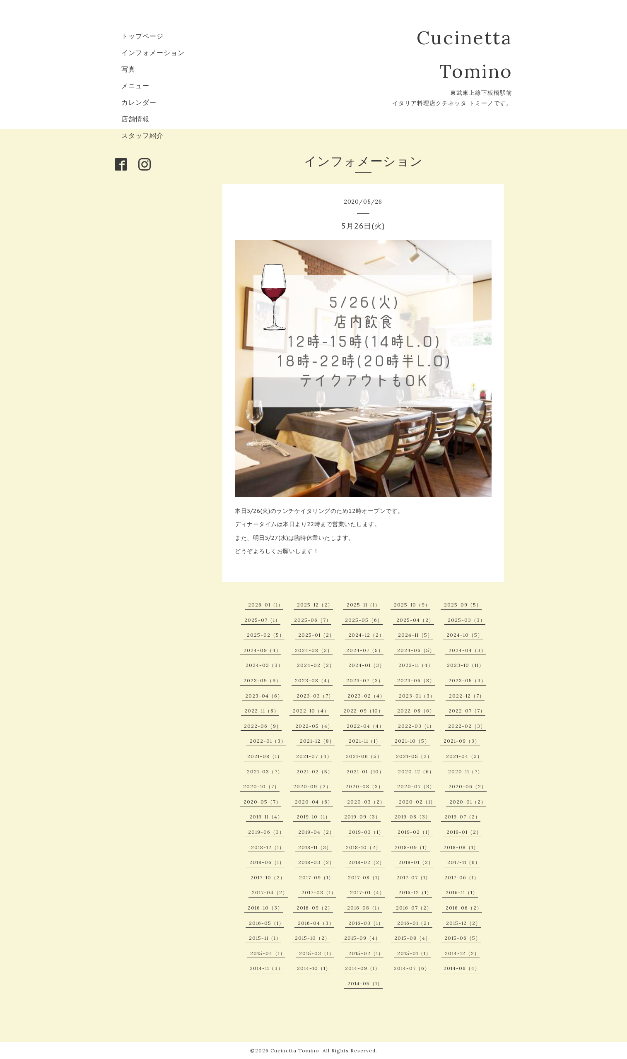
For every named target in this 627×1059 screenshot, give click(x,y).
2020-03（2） (366, 802)
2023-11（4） (415, 665)
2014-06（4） (462, 968)
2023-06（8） (416, 680)
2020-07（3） (416, 786)
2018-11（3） (315, 847)
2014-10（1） (314, 968)
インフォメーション (153, 52)
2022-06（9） (263, 726)
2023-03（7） (315, 696)
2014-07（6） (412, 968)
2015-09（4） (362, 938)
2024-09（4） (262, 650)
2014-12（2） (462, 953)
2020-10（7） (261, 786)
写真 (128, 69)
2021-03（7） (265, 771)
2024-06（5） (416, 650)
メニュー (135, 86)
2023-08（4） (314, 680)
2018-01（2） (416, 862)
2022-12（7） (467, 696)
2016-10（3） (265, 908)
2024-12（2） (366, 635)
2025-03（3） (466, 620)
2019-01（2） (464, 832)
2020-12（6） (416, 771)
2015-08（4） (412, 938)
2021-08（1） (264, 756)
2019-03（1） (366, 832)
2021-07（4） (314, 756)
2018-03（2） (316, 862)
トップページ (142, 36)
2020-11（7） (465, 771)
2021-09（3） (462, 741)
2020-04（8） (314, 802)
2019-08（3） (412, 817)
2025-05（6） (364, 620)
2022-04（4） (365, 726)
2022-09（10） (363, 711)
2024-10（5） (464, 635)
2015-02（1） (365, 953)
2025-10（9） (412, 605)
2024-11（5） (415, 635)
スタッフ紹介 (142, 135)
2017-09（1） (316, 877)
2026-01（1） (265, 605)
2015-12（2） (463, 923)
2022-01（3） (268, 741)
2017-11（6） (463, 862)
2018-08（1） (461, 847)
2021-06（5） (364, 756)
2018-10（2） (363, 847)
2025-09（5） (463, 605)
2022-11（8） (261, 711)
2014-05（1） (365, 983)
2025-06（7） (312, 620)
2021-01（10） (365, 771)
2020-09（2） (312, 786)
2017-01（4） (367, 892)
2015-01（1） (414, 953)
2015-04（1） (267, 953)
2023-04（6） (264, 696)
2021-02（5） (315, 771)
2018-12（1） (268, 847)
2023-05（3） (467, 680)
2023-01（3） (417, 696)
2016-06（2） (464, 908)
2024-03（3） (264, 665)
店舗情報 (135, 119)
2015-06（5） (462, 938)
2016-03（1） (365, 923)
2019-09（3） (362, 817)
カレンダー (139, 102)
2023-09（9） (262, 680)
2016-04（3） (316, 923)
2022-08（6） (416, 711)
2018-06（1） (267, 862)
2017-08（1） (365, 877)
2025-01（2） (316, 635)
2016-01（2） (414, 923)
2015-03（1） (316, 953)
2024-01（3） (366, 665)
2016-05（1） (266, 923)
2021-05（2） (414, 756)
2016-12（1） (415, 892)
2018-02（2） (366, 862)
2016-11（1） (462, 892)
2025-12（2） (315, 605)
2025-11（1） (363, 605)
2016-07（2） (414, 908)
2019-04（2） (316, 832)
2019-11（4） (266, 817)
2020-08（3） (364, 786)
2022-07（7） (467, 711)
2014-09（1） (362, 968)
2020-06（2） (468, 786)
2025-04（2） (415, 620)
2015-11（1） (265, 938)
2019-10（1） (313, 817)
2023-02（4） (366, 696)
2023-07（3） (364, 680)
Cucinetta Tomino (294, 1050)
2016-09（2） (315, 908)
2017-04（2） (270, 892)
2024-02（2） (316, 665)
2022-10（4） (311, 711)
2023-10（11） (465, 665)
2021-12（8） (317, 741)
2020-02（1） (417, 802)
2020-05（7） (262, 802)
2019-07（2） (462, 817)
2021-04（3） (464, 756)
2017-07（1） (413, 877)
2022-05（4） (314, 726)
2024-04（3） (467, 650)
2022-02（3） (467, 726)
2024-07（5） (364, 650)
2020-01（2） (467, 802)
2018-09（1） (412, 847)
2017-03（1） (318, 892)
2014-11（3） (266, 968)
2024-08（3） (314, 650)
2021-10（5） (412, 741)
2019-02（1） (415, 832)
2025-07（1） (262, 620)
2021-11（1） (365, 741)
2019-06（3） (266, 832)
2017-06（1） (461, 877)
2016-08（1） (364, 908)
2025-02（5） (266, 635)
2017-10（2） (268, 877)
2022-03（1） (416, 726)
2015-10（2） (312, 938)
